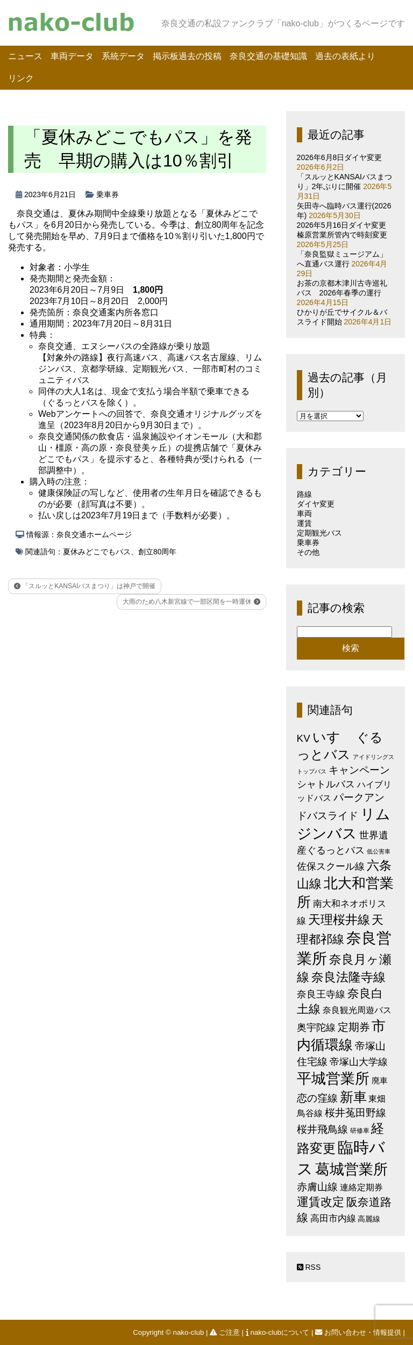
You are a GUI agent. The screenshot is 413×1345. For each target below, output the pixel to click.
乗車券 (107, 194)
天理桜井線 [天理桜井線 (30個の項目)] (339, 920)
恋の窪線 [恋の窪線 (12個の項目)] (317, 1098)
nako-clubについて (278, 1332)
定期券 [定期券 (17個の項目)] (354, 1027)
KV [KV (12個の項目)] (303, 738)
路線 (304, 494)
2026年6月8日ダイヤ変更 (339, 157)
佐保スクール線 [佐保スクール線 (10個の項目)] (331, 866)
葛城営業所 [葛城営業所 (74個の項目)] (351, 1169)
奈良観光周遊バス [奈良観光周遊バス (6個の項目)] (357, 1010)
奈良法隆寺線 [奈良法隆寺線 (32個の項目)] (348, 977)
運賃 (304, 523)
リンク (21, 78)
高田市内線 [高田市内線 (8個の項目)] (333, 1218)
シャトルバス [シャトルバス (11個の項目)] (326, 784)
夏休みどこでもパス (97, 551)
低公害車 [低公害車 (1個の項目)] (378, 851)
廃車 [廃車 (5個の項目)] (380, 1080)
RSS (309, 1267)
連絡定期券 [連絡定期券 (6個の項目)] (361, 1187)
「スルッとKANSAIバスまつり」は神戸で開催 (84, 586)
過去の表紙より (345, 56)
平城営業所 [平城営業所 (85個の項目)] (333, 1079)
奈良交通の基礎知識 (268, 56)
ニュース (25, 56)
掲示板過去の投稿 (187, 56)
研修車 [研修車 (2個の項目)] (359, 1130)
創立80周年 (157, 551)
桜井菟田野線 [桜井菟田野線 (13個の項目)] (355, 1112)
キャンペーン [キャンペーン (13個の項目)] (359, 770)
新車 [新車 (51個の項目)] (353, 1096)
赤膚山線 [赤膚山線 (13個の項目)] (317, 1186)
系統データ (123, 56)
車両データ (72, 56)
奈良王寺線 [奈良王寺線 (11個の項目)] (321, 994)
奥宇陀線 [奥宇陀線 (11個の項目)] (316, 1027)
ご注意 (225, 1332)
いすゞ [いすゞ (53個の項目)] (333, 736)
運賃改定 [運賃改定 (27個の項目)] (320, 1202)
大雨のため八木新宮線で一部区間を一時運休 (191, 601)
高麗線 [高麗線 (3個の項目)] (369, 1219)
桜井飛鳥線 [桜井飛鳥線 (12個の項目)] (322, 1129)
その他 (308, 552)
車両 (304, 513)
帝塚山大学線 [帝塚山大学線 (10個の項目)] (359, 1062)
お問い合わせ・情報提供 (359, 1332)
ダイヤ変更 (315, 504)
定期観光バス (319, 533)
